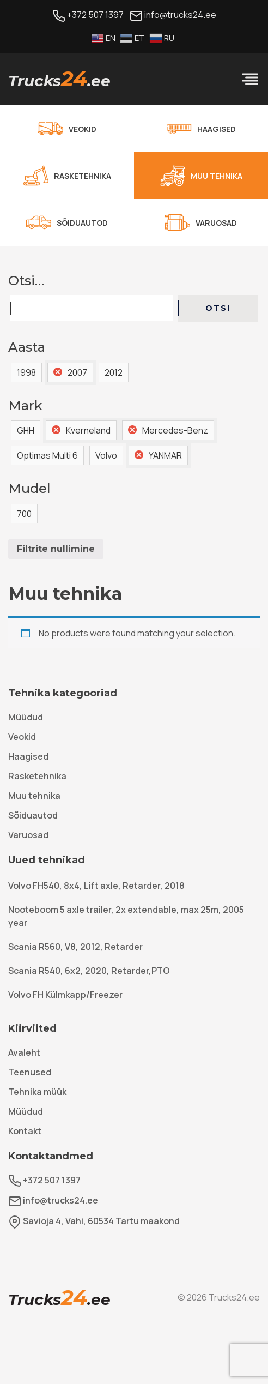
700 (24, 514)
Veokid (22, 737)
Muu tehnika (34, 796)
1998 (26, 372)
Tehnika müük (37, 1092)
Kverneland (88, 430)
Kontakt (24, 1131)
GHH (25, 430)
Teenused (29, 1072)
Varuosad (28, 835)
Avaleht (24, 1052)
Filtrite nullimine (56, 549)
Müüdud (25, 717)
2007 (77, 372)
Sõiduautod (33, 815)
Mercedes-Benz (175, 430)
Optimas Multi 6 (47, 455)
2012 (114, 372)
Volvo (106, 455)
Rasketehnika (37, 776)
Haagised (28, 756)
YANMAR (165, 455)
